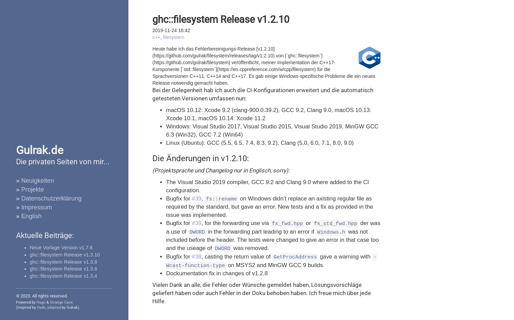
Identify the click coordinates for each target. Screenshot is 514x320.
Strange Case (61, 302)
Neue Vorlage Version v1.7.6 (61, 247)
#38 (197, 256)
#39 (197, 198)
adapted (54, 307)
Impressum (36, 207)
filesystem (173, 37)
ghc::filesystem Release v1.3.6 (63, 269)
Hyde (41, 307)
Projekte (32, 189)
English (31, 216)
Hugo (41, 302)
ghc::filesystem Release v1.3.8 (63, 262)
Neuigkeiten (37, 180)
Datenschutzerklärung (51, 198)
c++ (156, 37)
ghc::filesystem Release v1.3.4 (63, 276)
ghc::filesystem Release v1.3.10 (65, 255)
